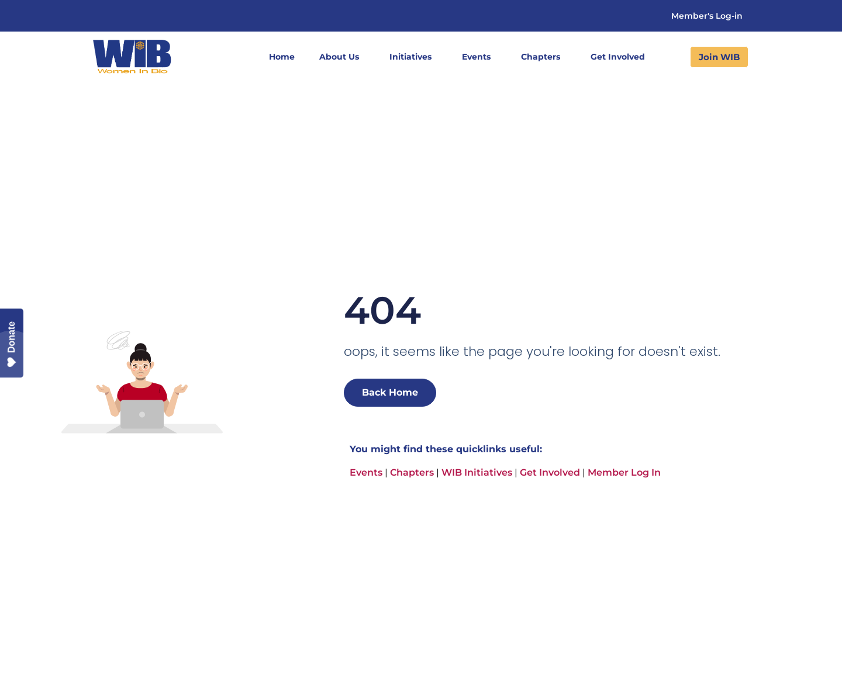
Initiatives (413, 57)
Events (479, 57)
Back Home (390, 392)
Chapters (543, 57)
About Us (342, 57)
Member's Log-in (707, 16)
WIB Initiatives (476, 472)
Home (282, 56)
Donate (12, 344)
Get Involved (621, 57)
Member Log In (624, 472)
